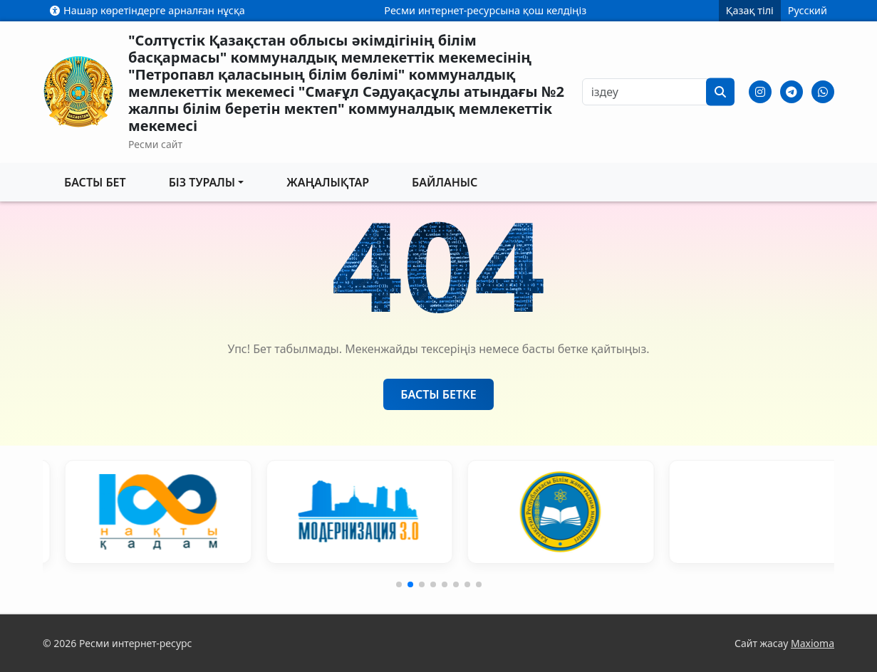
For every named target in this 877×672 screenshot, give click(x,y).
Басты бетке (438, 394)
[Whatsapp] (822, 91)
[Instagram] (760, 91)
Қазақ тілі (750, 10)
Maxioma (812, 643)
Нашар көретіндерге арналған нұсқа (147, 10)
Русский (807, 10)
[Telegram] (791, 91)
